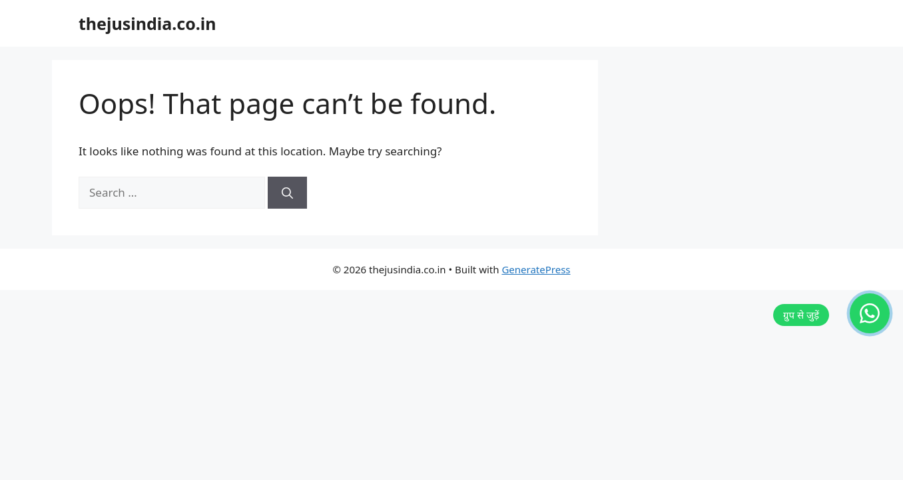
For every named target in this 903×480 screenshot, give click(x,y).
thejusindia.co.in (147, 23)
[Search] (287, 193)
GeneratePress (535, 269)
